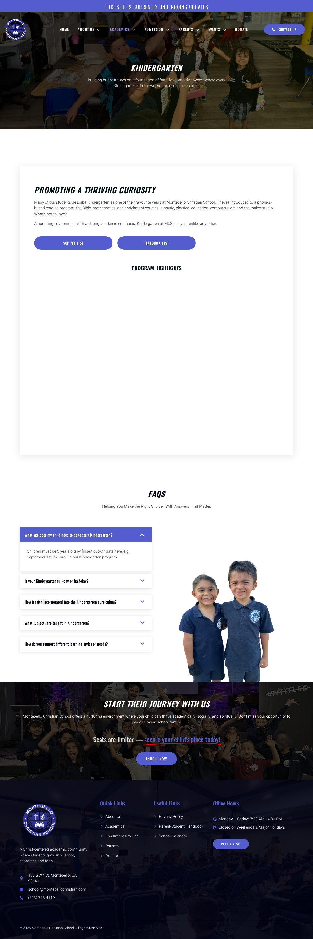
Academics (123, 29)
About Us (89, 29)
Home (64, 29)
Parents (189, 29)
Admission (157, 29)
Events (217, 29)
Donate (241, 29)
